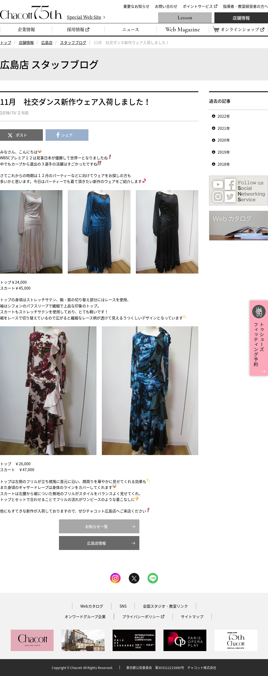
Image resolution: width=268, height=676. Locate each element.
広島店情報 (96, 543)
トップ (5, 42)
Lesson (185, 17)
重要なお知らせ (136, 6)
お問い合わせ (166, 6)
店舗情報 (241, 17)
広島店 (47, 42)
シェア (67, 135)
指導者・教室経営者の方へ (245, 6)
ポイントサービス (198, 6)
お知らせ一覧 (96, 526)
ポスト (21, 135)
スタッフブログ (73, 42)
